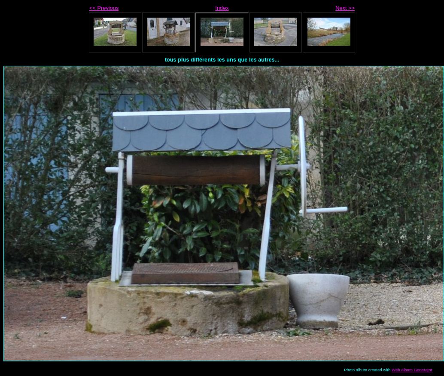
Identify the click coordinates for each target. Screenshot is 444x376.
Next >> (345, 8)
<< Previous (104, 8)
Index (221, 8)
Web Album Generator (412, 369)
